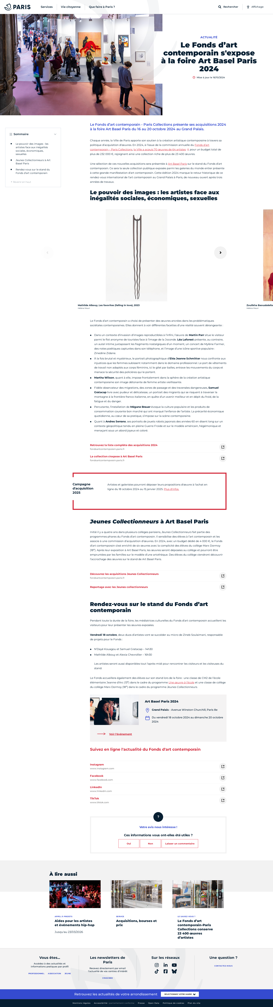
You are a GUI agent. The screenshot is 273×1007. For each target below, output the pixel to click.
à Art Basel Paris (33, 162)
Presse (141, 1003)
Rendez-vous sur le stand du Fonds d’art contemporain (33, 171)
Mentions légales (82, 1003)
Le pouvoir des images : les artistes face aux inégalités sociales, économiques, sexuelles (32, 149)
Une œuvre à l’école (181, 682)
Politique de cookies (173, 1003)
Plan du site (194, 1003)
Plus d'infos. (171, 489)
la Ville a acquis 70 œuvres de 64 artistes (160, 149)
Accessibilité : (114, 1003)
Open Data (153, 1003)
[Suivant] (220, 252)
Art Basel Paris (177, 163)
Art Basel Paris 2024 (161, 701)
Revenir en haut (22, 181)
